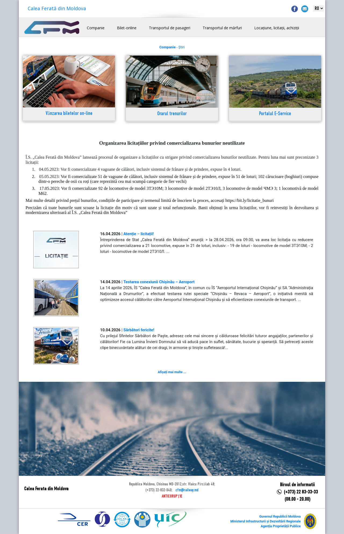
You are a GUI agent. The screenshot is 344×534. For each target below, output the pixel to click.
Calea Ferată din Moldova (57, 8)
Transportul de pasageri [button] (169, 27)
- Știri (172, 47)
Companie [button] (96, 27)
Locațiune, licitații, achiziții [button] (276, 27)
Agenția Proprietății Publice (280, 526)
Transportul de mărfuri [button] (222, 27)
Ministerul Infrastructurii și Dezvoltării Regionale (265, 521)
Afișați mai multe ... (172, 372)
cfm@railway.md (186, 490)
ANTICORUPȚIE (172, 496)
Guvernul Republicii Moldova (280, 516)
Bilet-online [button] (127, 27)
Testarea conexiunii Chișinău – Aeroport (159, 281)
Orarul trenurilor (172, 114)
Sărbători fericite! (138, 330)
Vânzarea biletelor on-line (69, 113)
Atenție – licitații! (138, 233)
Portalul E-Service (275, 114)
